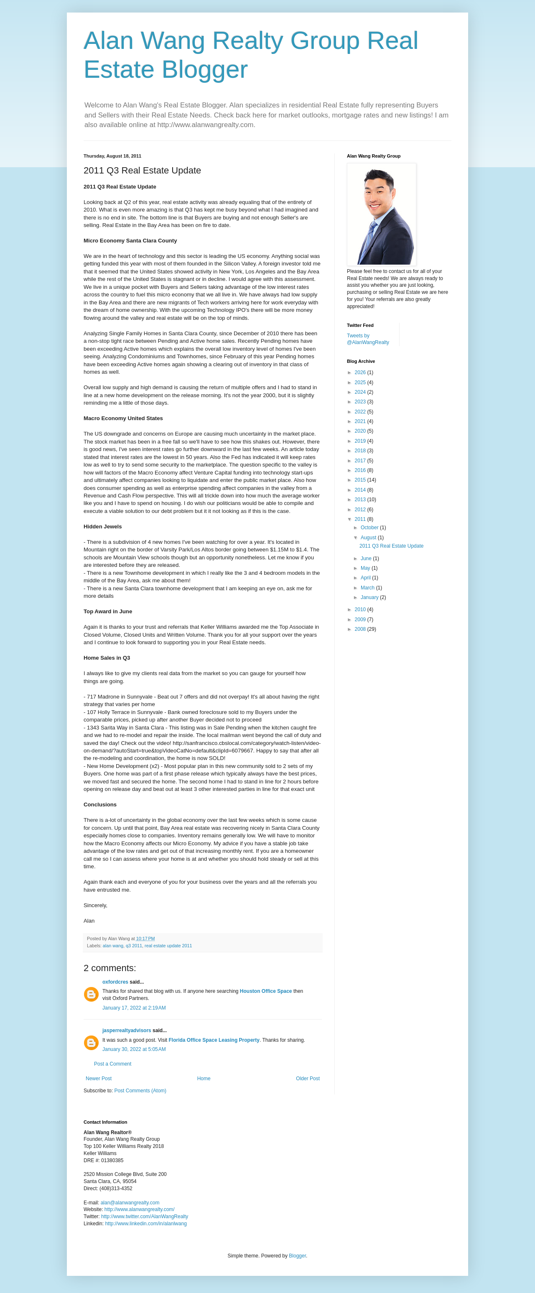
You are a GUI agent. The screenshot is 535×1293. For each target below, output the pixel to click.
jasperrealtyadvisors (126, 1030)
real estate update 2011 (168, 945)
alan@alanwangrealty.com (130, 1203)
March (368, 588)
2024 (361, 392)
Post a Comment (112, 1064)
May (366, 568)
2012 (361, 510)
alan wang (113, 945)
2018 (361, 451)
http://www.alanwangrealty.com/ (139, 1209)
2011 (361, 519)
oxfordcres (115, 982)
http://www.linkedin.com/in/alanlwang (145, 1224)
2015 (361, 480)
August (369, 538)
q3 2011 (134, 945)
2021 (361, 421)
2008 (361, 629)
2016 (361, 470)
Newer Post (99, 1078)
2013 (361, 499)
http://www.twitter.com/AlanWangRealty (144, 1216)
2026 (361, 372)
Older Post (308, 1078)
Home (204, 1078)
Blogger (297, 1256)
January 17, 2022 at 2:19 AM (134, 1008)
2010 (361, 609)
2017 (361, 461)
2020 (361, 431)
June (367, 558)
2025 (361, 382)
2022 (361, 412)
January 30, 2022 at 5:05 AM (134, 1049)
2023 (361, 402)
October (370, 527)
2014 (361, 490)
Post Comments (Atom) (140, 1091)
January (370, 597)
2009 (361, 619)
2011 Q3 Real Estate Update (391, 546)
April (366, 578)
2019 (361, 441)
